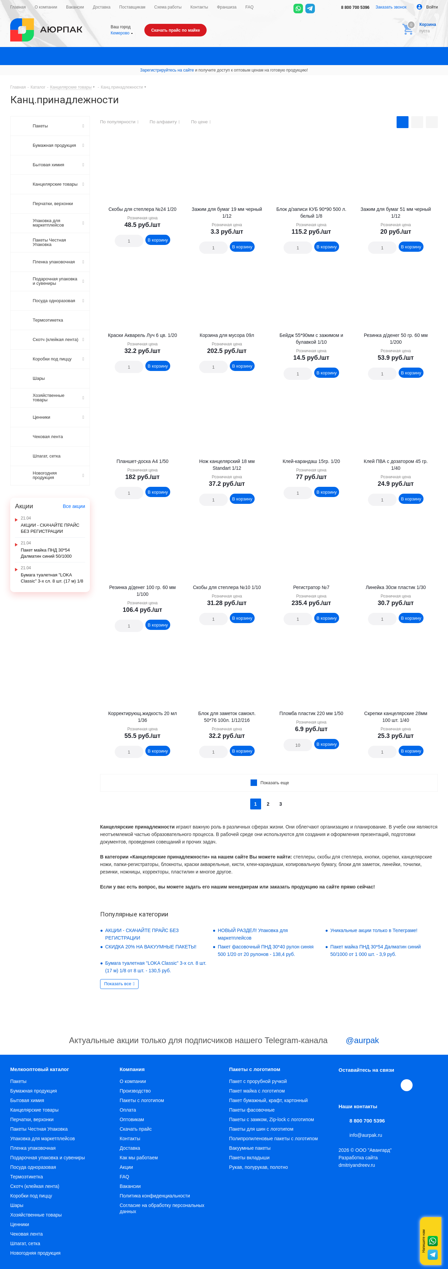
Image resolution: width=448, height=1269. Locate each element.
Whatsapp (433, 1241)
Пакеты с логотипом (141, 1100)
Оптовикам (131, 1119)
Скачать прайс (135, 1129)
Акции (126, 1167)
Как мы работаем (138, 1157)
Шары (16, 1205)
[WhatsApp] (298, 8)
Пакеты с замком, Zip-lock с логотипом (271, 1119)
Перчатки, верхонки (31, 1119)
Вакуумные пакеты (250, 1148)
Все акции (74, 506)
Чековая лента (26, 1234)
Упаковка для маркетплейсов (42, 1138)
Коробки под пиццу (31, 1195)
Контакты (129, 1138)
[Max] (322, 8)
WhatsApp (392, 1085)
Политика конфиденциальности (154, 1195)
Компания (132, 1069)
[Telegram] (310, 8)
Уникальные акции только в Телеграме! (373, 930)
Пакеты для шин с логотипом (261, 1129)
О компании (132, 1081)
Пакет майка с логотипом (257, 1091)
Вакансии (130, 1186)
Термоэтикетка (26, 1176)
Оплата (127, 1110)
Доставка (129, 1148)
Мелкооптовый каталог (39, 1069)
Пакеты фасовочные (252, 1110)
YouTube (376, 1085)
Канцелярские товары (34, 1110)
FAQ (124, 1176)
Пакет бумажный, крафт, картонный (268, 1100)
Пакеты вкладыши (249, 1157)
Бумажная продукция (33, 1091)
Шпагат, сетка (25, 1243)
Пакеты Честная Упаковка (39, 1129)
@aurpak (354, 1041)
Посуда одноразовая (33, 1167)
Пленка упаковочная (32, 1148)
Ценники (19, 1224)
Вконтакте (345, 1085)
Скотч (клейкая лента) (34, 1186)
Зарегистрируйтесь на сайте (167, 70)
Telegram (360, 1085)
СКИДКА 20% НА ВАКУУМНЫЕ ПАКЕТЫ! (150, 946)
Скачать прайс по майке (175, 30)
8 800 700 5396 (351, 7)
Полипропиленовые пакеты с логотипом (273, 1138)
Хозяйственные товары (36, 1215)
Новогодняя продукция (35, 1253)
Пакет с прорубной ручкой (258, 1081)
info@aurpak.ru (366, 1135)
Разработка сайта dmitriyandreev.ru (358, 1161)
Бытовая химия (27, 1100)
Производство (134, 1091)
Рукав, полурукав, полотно (258, 1167)
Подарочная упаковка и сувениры (47, 1157)
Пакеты (18, 1081)
